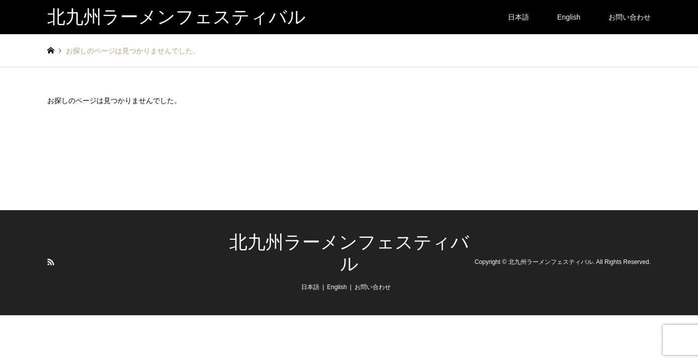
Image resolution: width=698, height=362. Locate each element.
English (568, 17)
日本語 (518, 17)
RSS (50, 261)
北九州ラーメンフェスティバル (550, 262)
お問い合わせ (629, 17)
